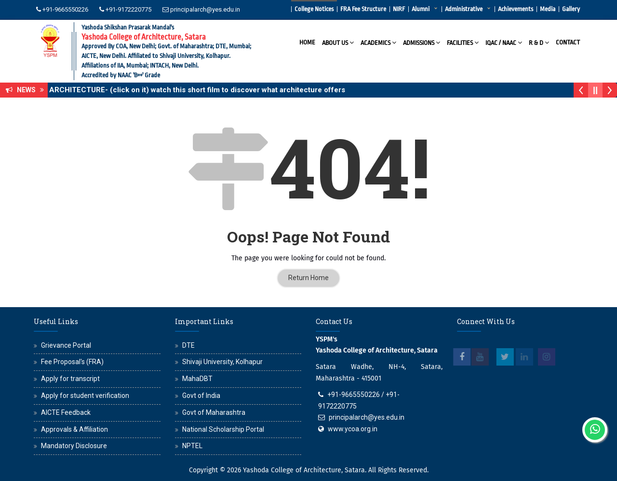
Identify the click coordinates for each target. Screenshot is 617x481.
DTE (188, 345)
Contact (568, 42)
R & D (539, 42)
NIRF (399, 9)
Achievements (515, 9)
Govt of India (201, 395)
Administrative (464, 9)
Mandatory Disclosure (74, 446)
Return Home (308, 278)
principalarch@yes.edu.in (205, 9)
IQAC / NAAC (503, 42)
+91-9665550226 (65, 9)
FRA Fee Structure (363, 9)
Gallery (571, 9)
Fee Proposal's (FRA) (72, 362)
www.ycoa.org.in (352, 429)
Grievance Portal (66, 345)
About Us (338, 42)
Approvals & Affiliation (74, 429)
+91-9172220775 (128, 9)
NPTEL (192, 446)
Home (307, 42)
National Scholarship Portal (223, 429)
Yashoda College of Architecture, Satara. (304, 470)
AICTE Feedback (66, 412)
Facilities (463, 42)
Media (547, 9)
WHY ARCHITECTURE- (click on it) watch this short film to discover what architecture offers (193, 89)
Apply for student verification (85, 395)
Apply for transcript (70, 378)
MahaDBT (197, 378)
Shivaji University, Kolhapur (222, 362)
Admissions (421, 42)
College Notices (314, 9)
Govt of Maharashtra (213, 412)
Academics (378, 42)
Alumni (420, 9)
